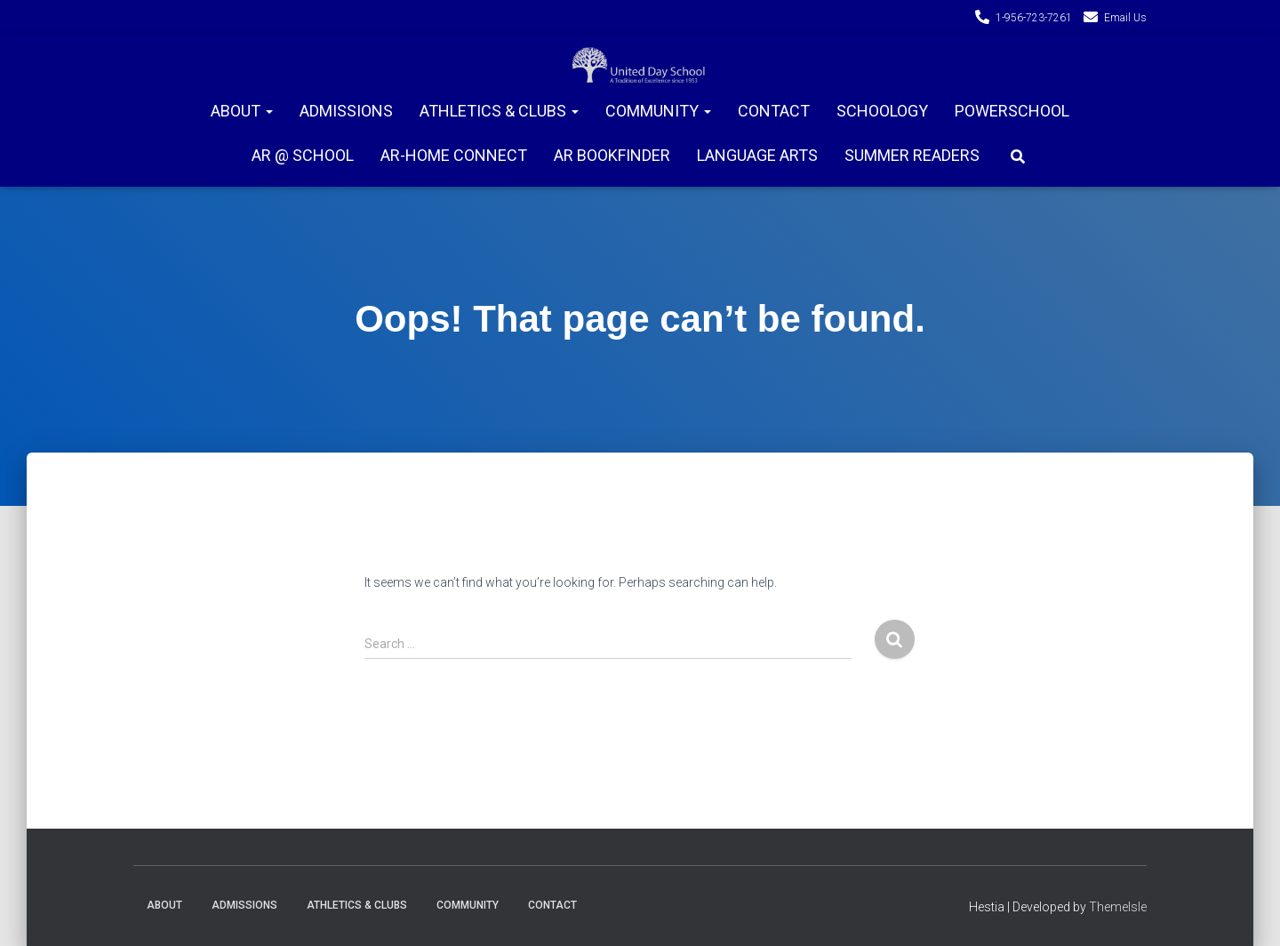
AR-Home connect (453, 155)
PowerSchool (1012, 110)
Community (658, 110)
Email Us (1125, 18)
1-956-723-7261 (1034, 18)
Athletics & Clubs (499, 110)
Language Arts (757, 155)
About (242, 110)
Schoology (882, 110)
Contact (774, 110)
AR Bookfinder (612, 155)
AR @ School (303, 155)
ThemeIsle (1118, 907)
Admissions (346, 110)
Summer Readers (912, 155)
